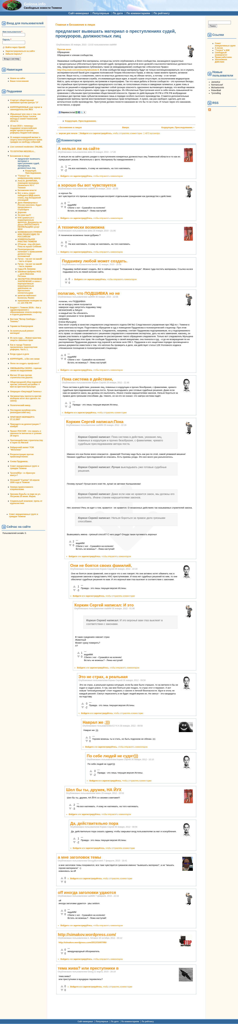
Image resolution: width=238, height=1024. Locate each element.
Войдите (84, 133)
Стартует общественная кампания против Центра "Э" (24, 101)
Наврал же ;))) (96, 722)
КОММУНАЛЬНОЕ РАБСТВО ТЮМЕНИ (27, 240)
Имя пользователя (12, 32)
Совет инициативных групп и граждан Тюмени (24, 467)
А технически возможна (81, 227)
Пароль (6, 39)
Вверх (125, 127)
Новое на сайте (17, 78)
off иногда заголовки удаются (87, 892)
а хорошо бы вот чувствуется (87, 185)
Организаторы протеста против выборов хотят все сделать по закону (25, 398)
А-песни (219, 48)
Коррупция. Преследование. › (177, 127)
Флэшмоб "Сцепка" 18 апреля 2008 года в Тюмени (25, 481)
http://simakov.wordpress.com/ (87, 934)
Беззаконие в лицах (20, 156)
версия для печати (68, 133)
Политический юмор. (20, 405)
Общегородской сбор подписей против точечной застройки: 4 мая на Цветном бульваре (25, 384)
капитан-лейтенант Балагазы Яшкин (27, 296)
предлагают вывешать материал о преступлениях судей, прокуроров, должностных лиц (29, 163)
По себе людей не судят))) (112, 756)
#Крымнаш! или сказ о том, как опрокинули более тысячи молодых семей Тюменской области (25, 117)
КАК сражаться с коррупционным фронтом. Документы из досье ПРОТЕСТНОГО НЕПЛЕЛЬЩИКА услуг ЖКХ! (30, 223)
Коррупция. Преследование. (33, 172)
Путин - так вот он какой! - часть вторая (30, 260)
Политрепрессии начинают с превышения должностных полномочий (30, 252)
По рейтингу (162, 13)
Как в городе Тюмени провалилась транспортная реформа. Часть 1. (23, 347)
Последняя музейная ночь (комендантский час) (23, 411)
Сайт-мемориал (78, 13)
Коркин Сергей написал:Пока (94, 421)
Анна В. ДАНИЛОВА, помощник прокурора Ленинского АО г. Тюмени (28, 184)
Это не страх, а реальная (103, 677)
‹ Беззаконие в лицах (70, 127)
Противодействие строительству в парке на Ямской (26, 441)
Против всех (64, 49)
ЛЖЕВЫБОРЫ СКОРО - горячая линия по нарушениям (25, 369)
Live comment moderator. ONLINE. (26, 147)
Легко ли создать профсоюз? (24, 363)
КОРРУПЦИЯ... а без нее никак (25, 359)
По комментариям (138, 13)
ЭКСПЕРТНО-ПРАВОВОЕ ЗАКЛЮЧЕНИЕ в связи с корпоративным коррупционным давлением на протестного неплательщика (30, 286)
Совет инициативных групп (225, 44)
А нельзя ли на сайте (78, 148)
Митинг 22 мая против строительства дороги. (21, 376)
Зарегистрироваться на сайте (20, 51)
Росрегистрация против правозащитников (22, 455)
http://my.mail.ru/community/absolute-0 (78, 70)
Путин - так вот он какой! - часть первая (30, 265)
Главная (61, 24)
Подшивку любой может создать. (94, 261)
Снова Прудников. (19, 461)
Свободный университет (221, 53)
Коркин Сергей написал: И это (104, 605)
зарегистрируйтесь (102, 133)
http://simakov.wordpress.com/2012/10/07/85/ (83, 942)
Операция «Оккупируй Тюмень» (25, 391)
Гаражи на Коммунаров (21, 326)
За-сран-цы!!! (24, 215)
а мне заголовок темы (79, 857)
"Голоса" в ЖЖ (222, 50)
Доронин (22, 212)
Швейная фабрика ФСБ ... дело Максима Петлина (29, 273)
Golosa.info (35, 4)
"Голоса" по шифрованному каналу (29, 177)
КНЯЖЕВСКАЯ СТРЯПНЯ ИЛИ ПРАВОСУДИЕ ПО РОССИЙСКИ (30, 234)
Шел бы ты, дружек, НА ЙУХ (93, 790)
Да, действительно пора (94, 823)
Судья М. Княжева (27, 269)
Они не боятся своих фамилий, (101, 565)
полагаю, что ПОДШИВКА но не (89, 293)
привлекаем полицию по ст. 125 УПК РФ (30, 301)
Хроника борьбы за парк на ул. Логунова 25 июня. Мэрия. (25, 495)
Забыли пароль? (13, 54)
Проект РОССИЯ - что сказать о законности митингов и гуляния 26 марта (25, 433)
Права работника (223, 57)
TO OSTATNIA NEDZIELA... (22, 151)
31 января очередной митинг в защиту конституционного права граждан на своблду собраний (26, 139)
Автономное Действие (221, 60)
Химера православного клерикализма (21, 488)
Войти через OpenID (15, 47)
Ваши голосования (19, 81)
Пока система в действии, (87, 379)
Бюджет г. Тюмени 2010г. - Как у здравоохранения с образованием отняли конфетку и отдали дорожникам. (25, 311)
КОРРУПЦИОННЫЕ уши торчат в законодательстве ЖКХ (26, 108)
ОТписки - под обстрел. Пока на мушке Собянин (29, 245)
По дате (118, 13)
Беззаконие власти (27, 190)
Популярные (100, 13)
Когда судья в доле (19, 354)
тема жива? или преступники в (88, 968)
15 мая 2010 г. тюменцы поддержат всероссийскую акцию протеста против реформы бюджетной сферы (24, 129)
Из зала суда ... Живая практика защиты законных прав (25, 339)
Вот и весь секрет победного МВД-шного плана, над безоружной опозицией (29, 196)
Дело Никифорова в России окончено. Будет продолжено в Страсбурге (29, 206)
